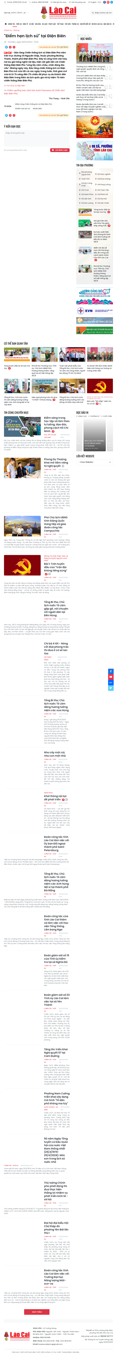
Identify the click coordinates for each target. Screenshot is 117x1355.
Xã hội (31, 24)
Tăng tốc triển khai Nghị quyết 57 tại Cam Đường (56, 1053)
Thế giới (68, 24)
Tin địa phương (84, 165)
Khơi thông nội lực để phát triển (57, 796)
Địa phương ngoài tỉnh (85, 173)
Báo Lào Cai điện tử (58, 13)
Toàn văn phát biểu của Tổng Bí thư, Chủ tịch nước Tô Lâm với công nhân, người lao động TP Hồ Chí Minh (72, 369)
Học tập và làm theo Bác (50, 436)
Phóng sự (75, 24)
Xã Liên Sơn (85, 198)
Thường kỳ (95, 416)
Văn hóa (38, 24)
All (113, 24)
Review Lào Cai (97, 24)
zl (111, 2)
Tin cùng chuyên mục (16, 412)
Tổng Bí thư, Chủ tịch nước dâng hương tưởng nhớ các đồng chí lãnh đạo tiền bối (71, 399)
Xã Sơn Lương (86, 203)
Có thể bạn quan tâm (16, 343)
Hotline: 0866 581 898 (38, 2)
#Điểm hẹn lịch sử (22, 108)
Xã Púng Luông (103, 184)
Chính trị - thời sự (15, 24)
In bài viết (10, 47)
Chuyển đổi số (85, 24)
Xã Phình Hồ (101, 194)
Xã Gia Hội (101, 198)
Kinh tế (25, 24)
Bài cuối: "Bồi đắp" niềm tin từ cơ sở (100, 400)
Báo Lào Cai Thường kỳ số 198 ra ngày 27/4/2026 (94, 443)
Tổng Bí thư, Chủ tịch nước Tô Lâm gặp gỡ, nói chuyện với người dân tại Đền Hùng (56, 608)
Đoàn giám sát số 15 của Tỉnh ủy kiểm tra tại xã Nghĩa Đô (56, 959)
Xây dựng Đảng (47, 658)
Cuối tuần (107, 416)
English (93, 2)
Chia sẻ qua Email (14, 47)
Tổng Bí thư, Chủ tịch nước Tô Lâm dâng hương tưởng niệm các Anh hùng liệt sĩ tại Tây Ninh (16, 401)
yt (108, 2)
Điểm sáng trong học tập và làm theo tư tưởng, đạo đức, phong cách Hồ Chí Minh (57, 424)
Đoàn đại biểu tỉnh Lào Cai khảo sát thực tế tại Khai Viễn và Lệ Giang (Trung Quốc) (90, 97)
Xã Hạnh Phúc (86, 194)
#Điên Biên (37, 108)
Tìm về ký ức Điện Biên (16, 86)
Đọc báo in (107, 24)
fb (104, 2)
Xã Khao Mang (102, 179)
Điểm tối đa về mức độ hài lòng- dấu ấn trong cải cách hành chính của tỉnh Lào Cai (101, 254)
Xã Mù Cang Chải (85, 184)
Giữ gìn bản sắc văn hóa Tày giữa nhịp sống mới (102, 223)
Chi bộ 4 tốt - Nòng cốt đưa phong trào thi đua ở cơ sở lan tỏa (56, 648)
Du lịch (44, 24)
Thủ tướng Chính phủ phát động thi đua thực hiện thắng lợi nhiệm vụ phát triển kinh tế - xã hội (56, 1191)
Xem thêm (37, 1312)
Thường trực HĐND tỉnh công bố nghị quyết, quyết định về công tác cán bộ (90, 69)
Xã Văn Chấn (102, 203)
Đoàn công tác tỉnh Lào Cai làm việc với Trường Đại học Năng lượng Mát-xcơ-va (56, 1277)
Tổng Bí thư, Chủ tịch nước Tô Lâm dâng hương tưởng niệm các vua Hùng (56, 705)
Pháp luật (52, 24)
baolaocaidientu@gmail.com (50, 1344)
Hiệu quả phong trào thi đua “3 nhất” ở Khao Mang (44, 398)
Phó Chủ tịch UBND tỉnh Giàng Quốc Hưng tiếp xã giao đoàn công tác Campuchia (56, 524)
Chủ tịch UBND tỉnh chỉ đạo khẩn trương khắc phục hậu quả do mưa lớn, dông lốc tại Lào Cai (90, 78)
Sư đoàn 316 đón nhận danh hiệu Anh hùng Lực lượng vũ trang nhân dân (99, 368)
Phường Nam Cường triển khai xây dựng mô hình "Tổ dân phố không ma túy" (57, 1098)
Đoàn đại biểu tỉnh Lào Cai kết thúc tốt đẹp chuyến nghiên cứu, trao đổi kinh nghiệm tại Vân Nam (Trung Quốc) (91, 108)
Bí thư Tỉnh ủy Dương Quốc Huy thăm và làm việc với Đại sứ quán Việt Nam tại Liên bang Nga (91, 87)
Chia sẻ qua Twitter (6, 47)
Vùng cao (82, 416)
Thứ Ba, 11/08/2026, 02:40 (15, 2)
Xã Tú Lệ (84, 190)
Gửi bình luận (61, 150)
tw (111, 688)
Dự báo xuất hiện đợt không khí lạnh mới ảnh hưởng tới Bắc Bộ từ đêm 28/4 (102, 237)
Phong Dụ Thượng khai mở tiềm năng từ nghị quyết (56, 463)
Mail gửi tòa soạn (58, 2)
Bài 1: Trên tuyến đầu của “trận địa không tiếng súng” (57, 565)
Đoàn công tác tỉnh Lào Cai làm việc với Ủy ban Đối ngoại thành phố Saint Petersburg (56, 843)
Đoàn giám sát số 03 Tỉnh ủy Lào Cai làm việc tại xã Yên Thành (57, 1000)
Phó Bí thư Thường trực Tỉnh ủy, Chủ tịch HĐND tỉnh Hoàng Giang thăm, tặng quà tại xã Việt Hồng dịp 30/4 (102, 273)
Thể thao (60, 24)
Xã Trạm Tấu (102, 190)
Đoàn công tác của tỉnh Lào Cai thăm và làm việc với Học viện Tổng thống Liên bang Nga (56, 923)
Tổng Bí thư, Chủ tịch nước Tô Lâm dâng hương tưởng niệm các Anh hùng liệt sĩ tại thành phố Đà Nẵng (56, 882)
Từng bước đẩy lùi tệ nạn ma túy (102, 210)
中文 (99, 2)
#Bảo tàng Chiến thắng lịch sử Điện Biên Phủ (33, 104)
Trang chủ (5, 24)
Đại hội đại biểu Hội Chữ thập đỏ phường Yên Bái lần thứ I (56, 1228)
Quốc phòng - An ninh (51, 1108)
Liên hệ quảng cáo (77, 2)
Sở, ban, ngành (103, 174)
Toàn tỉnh (84, 179)
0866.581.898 (45, 1337)
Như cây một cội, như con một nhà (55, 754)
